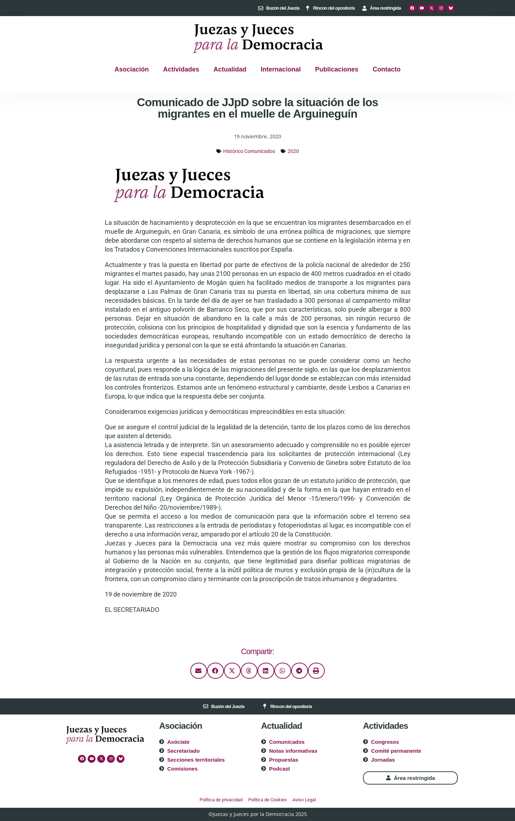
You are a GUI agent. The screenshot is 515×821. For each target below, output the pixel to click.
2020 (293, 151)
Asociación (131, 69)
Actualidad (230, 69)
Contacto (387, 69)
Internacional (281, 69)
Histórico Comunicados (249, 151)
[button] (198, 671)
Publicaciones (336, 69)
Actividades (181, 69)
